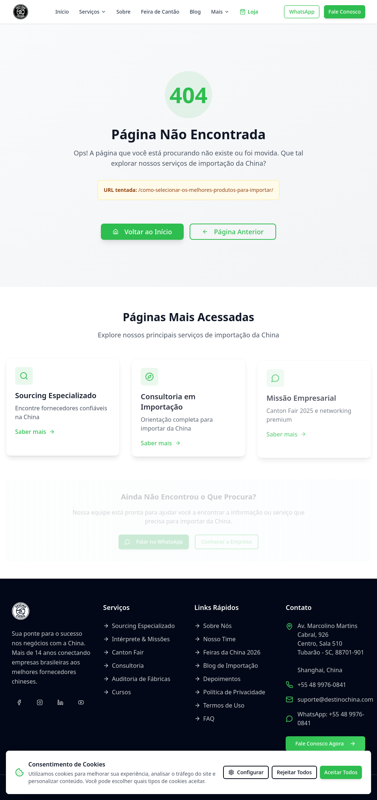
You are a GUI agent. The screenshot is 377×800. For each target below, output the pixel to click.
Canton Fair (123, 652)
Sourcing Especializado (139, 626)
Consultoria (123, 666)
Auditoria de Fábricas (136, 679)
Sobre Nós (213, 626)
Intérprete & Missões (136, 639)
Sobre (123, 11)
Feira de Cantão (160, 11)
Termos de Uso (219, 705)
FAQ (204, 719)
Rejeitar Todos (294, 772)
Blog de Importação (226, 666)
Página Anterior (233, 231)
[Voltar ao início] (20, 12)
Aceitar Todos (340, 772)
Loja (249, 11)
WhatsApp (301, 11)
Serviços (92, 11)
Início (62, 11)
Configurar (246, 772)
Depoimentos (217, 679)
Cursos (117, 692)
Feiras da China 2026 (227, 652)
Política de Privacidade (229, 692)
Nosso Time (215, 639)
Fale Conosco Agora (325, 743)
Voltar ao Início (142, 231)
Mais (220, 11)
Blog (195, 11)
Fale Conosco (344, 11)
